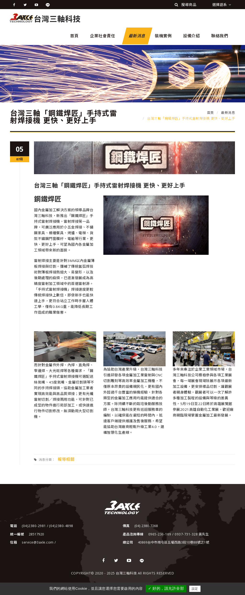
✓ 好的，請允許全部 (166, 588)
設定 (195, 588)
